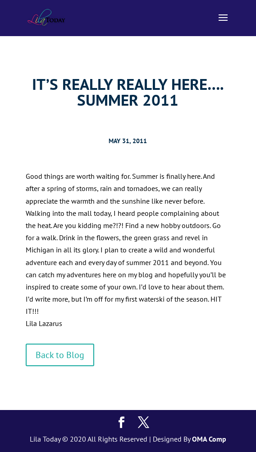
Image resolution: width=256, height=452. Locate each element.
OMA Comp (209, 438)
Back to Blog (60, 355)
